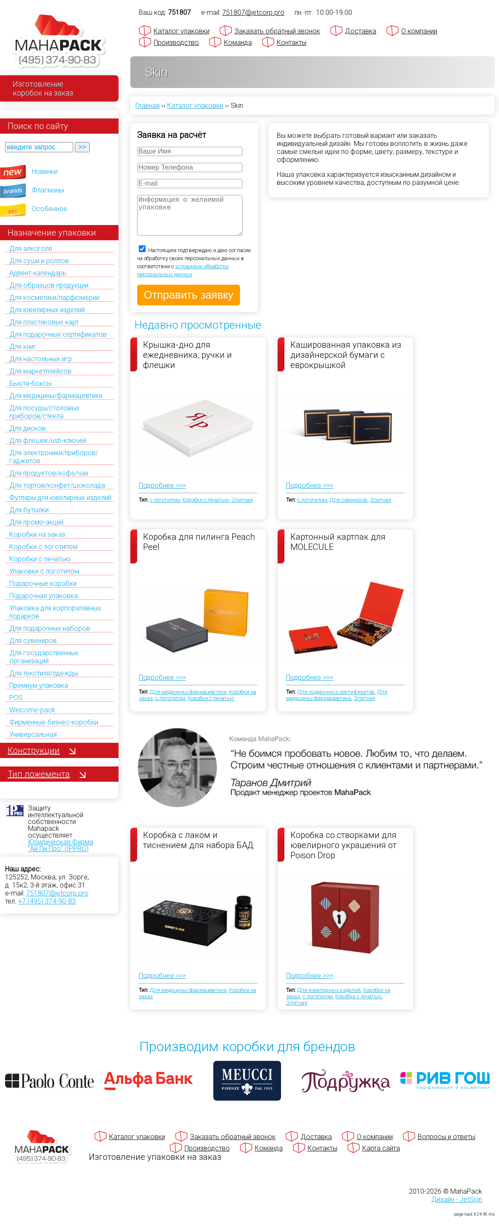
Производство (176, 42)
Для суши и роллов (39, 261)
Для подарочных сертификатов (58, 334)
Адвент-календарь (37, 273)
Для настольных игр (40, 359)
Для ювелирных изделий (47, 310)
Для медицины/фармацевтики (55, 396)
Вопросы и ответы (446, 1145)
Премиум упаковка (38, 685)
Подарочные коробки (43, 584)
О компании (419, 31)
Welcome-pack (32, 710)
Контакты (291, 42)
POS (15, 698)
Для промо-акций (36, 522)
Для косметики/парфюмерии (54, 298)
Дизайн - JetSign (456, 1208)
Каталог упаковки (182, 31)
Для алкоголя (30, 248)
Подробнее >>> (162, 494)
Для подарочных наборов (49, 628)
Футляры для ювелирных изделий (60, 498)
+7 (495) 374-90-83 (47, 901)
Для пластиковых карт (44, 322)
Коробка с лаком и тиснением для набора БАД (198, 848)
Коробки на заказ (37, 534)
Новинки (45, 172)
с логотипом (165, 508)
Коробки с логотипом (43, 547)
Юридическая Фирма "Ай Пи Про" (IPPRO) (60, 845)
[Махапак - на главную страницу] (59, 41)
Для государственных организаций (43, 657)
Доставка (360, 31)
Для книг (22, 347)
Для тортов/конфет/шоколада (57, 485)
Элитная (242, 508)
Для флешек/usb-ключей (47, 441)
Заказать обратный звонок (277, 31)
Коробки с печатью (40, 559)
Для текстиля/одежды (43, 673)
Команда (238, 42)
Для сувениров (33, 641)
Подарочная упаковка (43, 596)
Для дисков (27, 428)
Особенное (49, 209)
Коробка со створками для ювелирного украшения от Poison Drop (343, 853)
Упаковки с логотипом (44, 571)
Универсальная (33, 735)
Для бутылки (29, 510)
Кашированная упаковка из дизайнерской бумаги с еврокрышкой (345, 363)
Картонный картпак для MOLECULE (338, 550)
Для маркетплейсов (40, 371)
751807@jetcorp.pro (57, 893)
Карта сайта (381, 1157)
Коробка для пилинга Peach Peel (199, 550)
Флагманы (48, 190)
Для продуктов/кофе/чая (48, 473)
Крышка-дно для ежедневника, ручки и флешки (187, 363)
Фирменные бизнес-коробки (53, 722)
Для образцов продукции (48, 285)
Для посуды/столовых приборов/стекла (44, 412)
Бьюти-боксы (30, 383)
